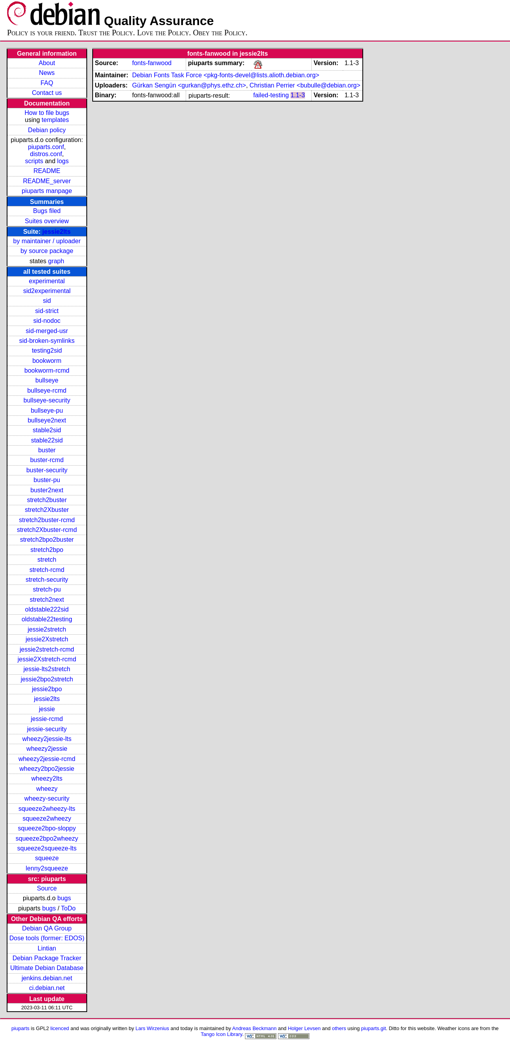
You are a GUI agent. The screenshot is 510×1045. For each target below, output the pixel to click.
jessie (47, 709)
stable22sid (47, 440)
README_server (47, 181)
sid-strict (47, 311)
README (46, 170)
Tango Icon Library (221, 1034)
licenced (59, 1028)
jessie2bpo (47, 689)
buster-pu (47, 480)
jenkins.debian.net (47, 978)
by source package (46, 251)
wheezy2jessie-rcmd (46, 759)
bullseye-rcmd (47, 390)
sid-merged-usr (47, 331)
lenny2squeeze (47, 868)
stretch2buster (47, 500)
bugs (64, 898)
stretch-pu (47, 589)
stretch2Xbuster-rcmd (47, 529)
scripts (34, 161)
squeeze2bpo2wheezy (47, 838)
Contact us (47, 92)
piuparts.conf (46, 147)
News (47, 72)
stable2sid (47, 430)
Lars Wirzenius (152, 1028)
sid (47, 300)
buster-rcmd (47, 460)
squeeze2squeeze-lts (47, 848)
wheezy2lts (46, 778)
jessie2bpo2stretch (47, 679)
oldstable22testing (47, 619)
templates (55, 120)
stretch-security (47, 579)
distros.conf (46, 154)
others (339, 1028)
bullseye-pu (47, 410)
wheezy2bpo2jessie (47, 768)
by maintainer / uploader (47, 241)
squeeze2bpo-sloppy (47, 828)
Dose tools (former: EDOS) (46, 938)
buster (46, 450)
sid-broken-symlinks (47, 340)
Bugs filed (46, 211)
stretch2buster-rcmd (47, 520)
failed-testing (271, 95)
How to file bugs (46, 112)
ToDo (68, 908)
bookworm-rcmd (46, 370)
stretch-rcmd (46, 569)
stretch (46, 559)
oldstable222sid (47, 609)
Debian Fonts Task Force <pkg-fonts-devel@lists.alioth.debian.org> (225, 75)
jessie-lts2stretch (47, 669)
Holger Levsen (304, 1028)
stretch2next (47, 599)
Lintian (47, 948)
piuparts (20, 1028)
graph (56, 261)
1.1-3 (298, 95)
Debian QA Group (46, 928)
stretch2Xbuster (47, 509)
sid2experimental (47, 291)
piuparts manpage (47, 191)
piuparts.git (373, 1028)
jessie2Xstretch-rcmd (47, 659)
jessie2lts (56, 231)
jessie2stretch (46, 629)
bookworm (46, 360)
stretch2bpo (47, 549)
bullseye (46, 380)
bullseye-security (47, 400)
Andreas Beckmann (254, 1028)
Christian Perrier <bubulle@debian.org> (305, 85)
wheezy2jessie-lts (46, 739)
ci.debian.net (47, 988)
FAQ (46, 83)
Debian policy (47, 130)
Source (47, 888)
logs (63, 161)
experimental (47, 281)
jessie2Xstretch (47, 639)
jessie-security (47, 729)
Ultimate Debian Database (47, 968)
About (46, 63)
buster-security (47, 470)
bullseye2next (46, 420)
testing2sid (47, 350)
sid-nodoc (46, 320)
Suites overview (47, 221)
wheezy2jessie (46, 748)
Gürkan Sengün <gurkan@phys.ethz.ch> (189, 85)
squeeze (47, 858)
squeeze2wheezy (47, 818)
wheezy (46, 788)
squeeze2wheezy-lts (46, 808)
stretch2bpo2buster (47, 539)
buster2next (47, 490)
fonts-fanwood (152, 63)
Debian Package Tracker (47, 958)
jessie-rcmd (47, 718)
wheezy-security (46, 798)
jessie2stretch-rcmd (47, 649)
